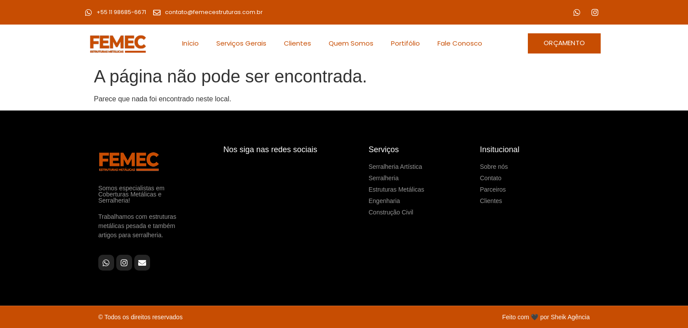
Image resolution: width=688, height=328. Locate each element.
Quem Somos (351, 43)
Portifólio (405, 43)
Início (190, 43)
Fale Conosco (459, 43)
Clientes (297, 43)
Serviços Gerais (241, 43)
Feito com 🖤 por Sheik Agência (546, 317)
